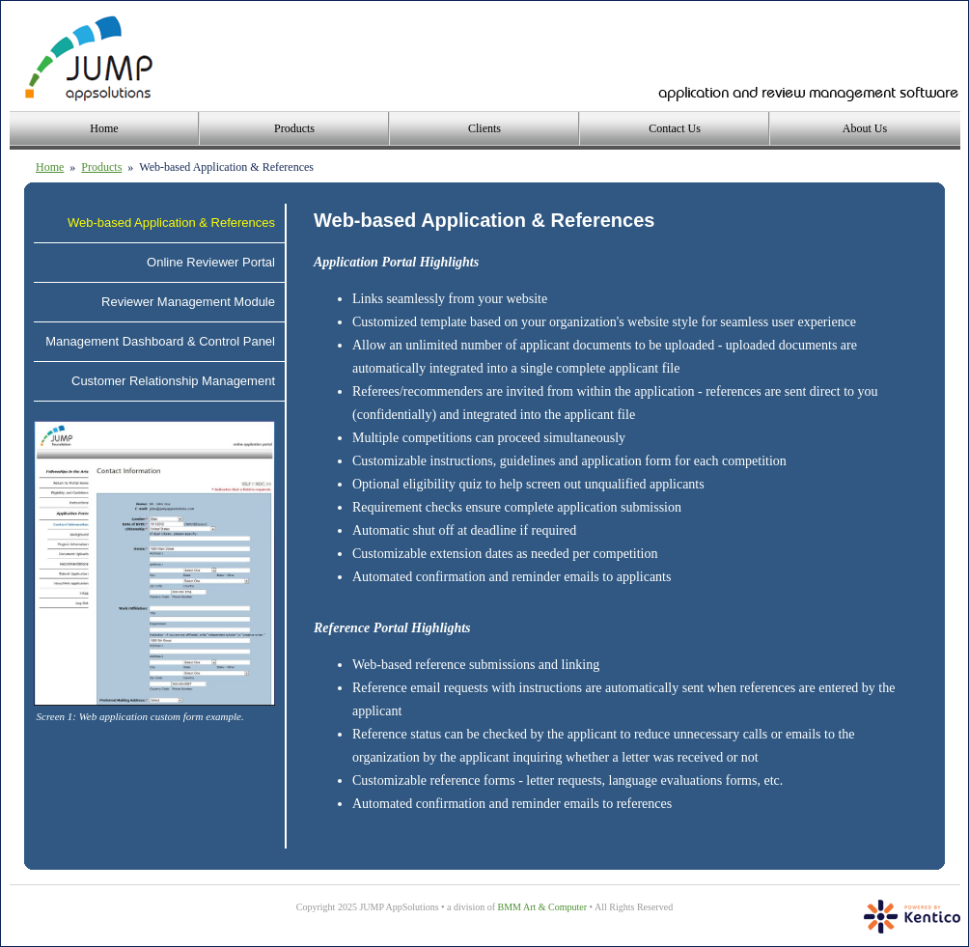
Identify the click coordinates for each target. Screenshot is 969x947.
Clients (484, 128)
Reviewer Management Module (188, 301)
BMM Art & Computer (543, 907)
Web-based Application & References (171, 222)
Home (104, 128)
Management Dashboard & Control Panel (160, 341)
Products (294, 128)
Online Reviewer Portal (211, 262)
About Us (865, 128)
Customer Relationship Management (173, 381)
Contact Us (675, 128)
